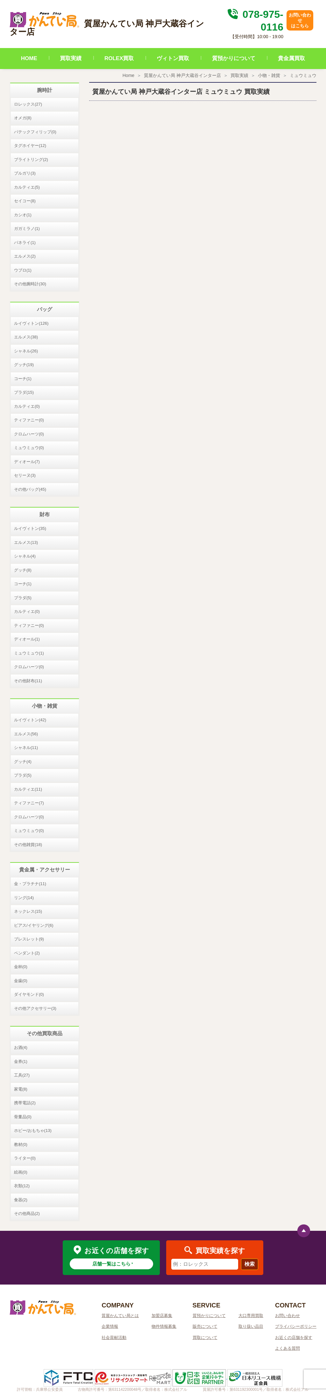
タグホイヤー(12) (30, 145)
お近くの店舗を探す (293, 1337)
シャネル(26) (26, 351)
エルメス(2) (25, 256)
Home (128, 75)
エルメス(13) (26, 542)
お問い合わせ (287, 1315)
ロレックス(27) (28, 104)
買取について (205, 1337)
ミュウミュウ (303, 75)
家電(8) (20, 1089)
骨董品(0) (23, 1116)
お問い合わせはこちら (300, 20)
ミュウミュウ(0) (29, 447)
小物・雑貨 (269, 75)
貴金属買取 (291, 58)
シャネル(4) (25, 556)
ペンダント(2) (27, 953)
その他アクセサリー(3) (35, 1008)
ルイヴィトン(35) (30, 528)
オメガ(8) (23, 117)
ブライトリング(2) (31, 159)
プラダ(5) (23, 597)
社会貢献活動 (114, 1337)
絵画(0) (20, 1172)
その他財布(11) (28, 680)
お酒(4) (20, 1047)
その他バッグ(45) (30, 489)
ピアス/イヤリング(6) (33, 925)
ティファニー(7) (29, 802)
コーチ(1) (23, 378)
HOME (29, 58)
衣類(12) (22, 1185)
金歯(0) (20, 980)
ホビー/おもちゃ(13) (33, 1130)
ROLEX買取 (119, 58)
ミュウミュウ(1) (29, 653)
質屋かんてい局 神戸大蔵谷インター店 (182, 75)
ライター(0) (25, 1158)
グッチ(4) (23, 761)
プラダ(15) (24, 392)
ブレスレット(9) (29, 939)
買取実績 (71, 58)
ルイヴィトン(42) (30, 719)
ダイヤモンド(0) (29, 994)
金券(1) (20, 1061)
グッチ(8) (23, 570)
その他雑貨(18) (28, 844)
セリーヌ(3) (25, 475)
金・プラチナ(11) (30, 883)
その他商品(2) (27, 1213)
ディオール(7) (27, 461)
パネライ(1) (25, 242)
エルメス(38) (26, 337)
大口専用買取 (250, 1315)
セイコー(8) (25, 200)
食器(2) (20, 1199)
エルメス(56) (26, 733)
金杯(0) (20, 966)
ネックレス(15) (28, 911)
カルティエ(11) (28, 789)
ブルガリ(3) (25, 173)
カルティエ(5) (27, 187)
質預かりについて (233, 58)
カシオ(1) (23, 214)
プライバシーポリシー (295, 1326)
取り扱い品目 (250, 1326)
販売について (205, 1326)
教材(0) (20, 1144)
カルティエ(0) (27, 406)
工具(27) (22, 1075)
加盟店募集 (162, 1315)
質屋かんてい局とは (120, 1315)
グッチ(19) (24, 364)
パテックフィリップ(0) (35, 131)
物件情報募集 (164, 1326)
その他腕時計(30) (30, 283)
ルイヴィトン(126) (31, 323)
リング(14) (24, 897)
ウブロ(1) (23, 270)
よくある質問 (287, 1348)
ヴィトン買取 (173, 58)
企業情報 (110, 1326)
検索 (249, 1264)
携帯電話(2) (25, 1102)
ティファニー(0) (29, 420)
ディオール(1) (27, 639)
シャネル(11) (26, 747)
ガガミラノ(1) (27, 228)
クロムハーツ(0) (29, 434)
